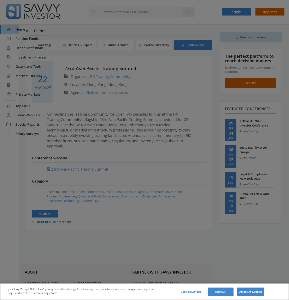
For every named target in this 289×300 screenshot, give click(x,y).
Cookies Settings (191, 292)
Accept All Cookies (250, 292)
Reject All (220, 292)
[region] (144, 291)
